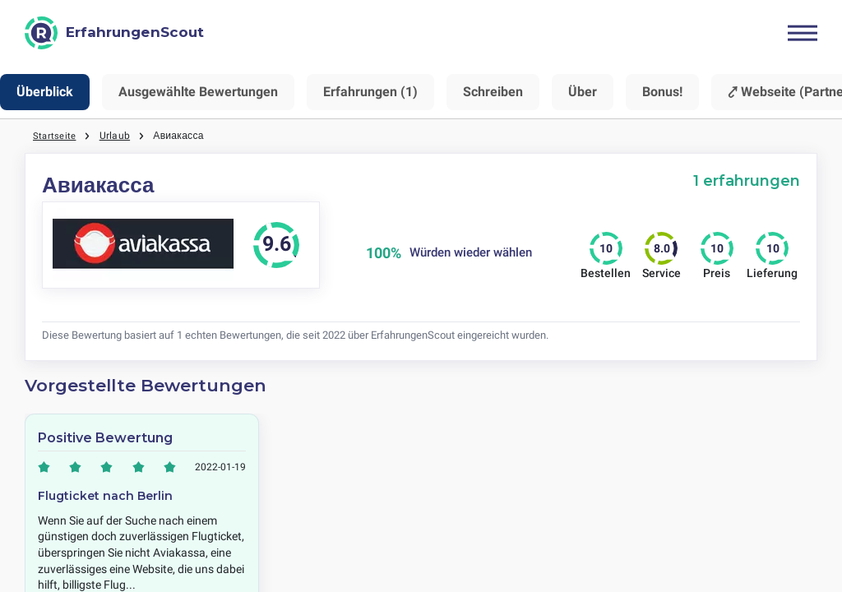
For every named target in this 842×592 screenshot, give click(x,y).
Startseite (54, 135)
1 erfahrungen (746, 180)
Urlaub (115, 135)
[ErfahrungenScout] (114, 33)
